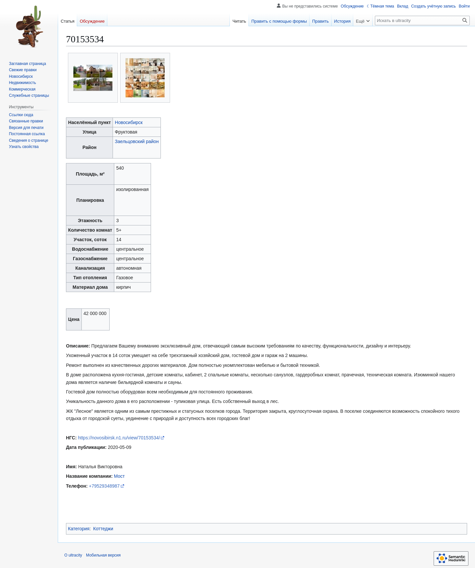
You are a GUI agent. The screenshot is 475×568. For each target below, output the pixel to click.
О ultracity (73, 555)
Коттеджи (103, 528)
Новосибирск (129, 122)
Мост (119, 476)
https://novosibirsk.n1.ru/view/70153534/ (119, 437)
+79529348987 (104, 486)
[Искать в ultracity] (422, 20)
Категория (78, 528)
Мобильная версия (103, 555)
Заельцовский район (137, 141)
